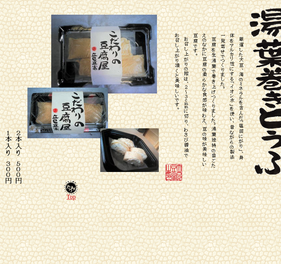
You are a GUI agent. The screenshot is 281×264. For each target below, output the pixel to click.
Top (71, 197)
